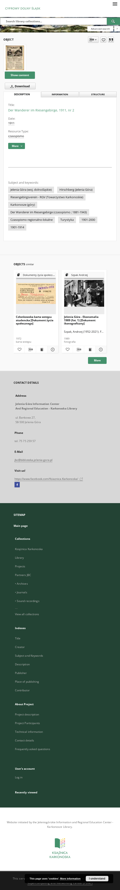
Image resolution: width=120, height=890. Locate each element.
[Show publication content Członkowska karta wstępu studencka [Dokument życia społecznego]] (41, 349)
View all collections (27, 614)
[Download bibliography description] (30, 349)
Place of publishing (27, 682)
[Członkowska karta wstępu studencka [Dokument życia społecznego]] (36, 293)
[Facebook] (17, 485)
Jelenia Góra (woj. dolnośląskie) (31, 190)
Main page (21, 526)
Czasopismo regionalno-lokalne (31, 220)
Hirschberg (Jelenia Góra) (76, 190)
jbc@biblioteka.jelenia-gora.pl (34, 460)
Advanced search (100, 28)
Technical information (29, 732)
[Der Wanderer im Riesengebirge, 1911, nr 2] (15, 58)
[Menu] (115, 3)
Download (19, 86)
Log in (19, 777)
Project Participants (27, 723)
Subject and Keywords (29, 656)
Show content (20, 75)
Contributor (22, 690)
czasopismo (16, 136)
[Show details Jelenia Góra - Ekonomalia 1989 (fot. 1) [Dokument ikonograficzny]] (100, 349)
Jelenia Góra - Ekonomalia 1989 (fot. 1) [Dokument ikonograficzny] (81, 320)
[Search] (113, 21)
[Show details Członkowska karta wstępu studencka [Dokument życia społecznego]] (52, 349)
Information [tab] (60, 94)
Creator (20, 647)
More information (70, 878)
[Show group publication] (36, 275)
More (97, 360)
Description (22, 664)
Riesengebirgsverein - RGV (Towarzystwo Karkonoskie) (46, 197)
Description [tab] (22, 94)
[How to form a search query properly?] (117, 28)
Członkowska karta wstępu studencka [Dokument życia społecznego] (34, 320)
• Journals (21, 592)
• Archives (21, 584)
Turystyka (67, 220)
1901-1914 (17, 227)
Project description (27, 714)
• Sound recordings (27, 601)
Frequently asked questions (32, 749)
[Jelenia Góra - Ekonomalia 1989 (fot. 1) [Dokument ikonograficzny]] (84, 293)
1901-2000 (88, 220)
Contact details (24, 740)
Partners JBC (23, 575)
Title (18, 638)
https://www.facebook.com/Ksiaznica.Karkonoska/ (49, 479)
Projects (20, 566)
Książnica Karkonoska (29, 549)
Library (19, 558)
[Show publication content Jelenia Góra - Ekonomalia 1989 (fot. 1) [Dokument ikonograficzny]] (89, 349)
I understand (97, 878)
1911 (11, 123)
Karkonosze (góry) (22, 205)
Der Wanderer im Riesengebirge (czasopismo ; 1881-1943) (48, 212)
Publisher (21, 673)
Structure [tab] (98, 94)
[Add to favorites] (103, 40)
